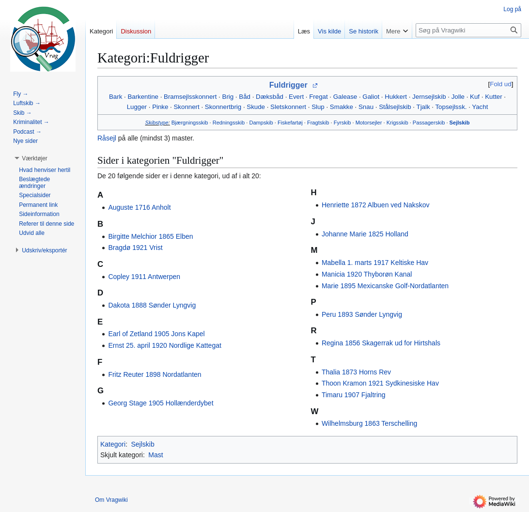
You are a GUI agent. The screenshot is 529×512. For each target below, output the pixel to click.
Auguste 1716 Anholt (139, 207)
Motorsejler (369, 122)
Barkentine (142, 96)
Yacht (480, 106)
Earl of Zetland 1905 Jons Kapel (156, 334)
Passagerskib (429, 122)
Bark (115, 96)
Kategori (112, 444)
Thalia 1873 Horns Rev (356, 372)
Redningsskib (229, 122)
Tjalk (423, 106)
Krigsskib (397, 122)
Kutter (493, 96)
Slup (318, 106)
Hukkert (396, 96)
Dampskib (261, 122)
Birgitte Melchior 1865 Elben (150, 236)
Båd (244, 96)
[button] (34, 158)
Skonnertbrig (223, 106)
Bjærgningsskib (189, 122)
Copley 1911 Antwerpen (144, 276)
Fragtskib (318, 122)
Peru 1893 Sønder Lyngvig (362, 314)
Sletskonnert (288, 106)
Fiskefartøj (290, 122)
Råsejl (106, 138)
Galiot (370, 96)
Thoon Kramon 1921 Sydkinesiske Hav (380, 383)
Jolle (458, 96)
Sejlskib (460, 122)
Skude (256, 106)
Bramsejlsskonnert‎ (190, 96)
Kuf (475, 96)
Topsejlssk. (451, 106)
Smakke (341, 106)
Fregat (318, 96)
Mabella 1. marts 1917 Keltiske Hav (375, 262)
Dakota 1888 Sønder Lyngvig (152, 305)
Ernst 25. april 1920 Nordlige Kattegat (164, 345)
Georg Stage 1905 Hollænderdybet (160, 403)
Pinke (160, 106)
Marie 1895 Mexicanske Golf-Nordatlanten (385, 286)
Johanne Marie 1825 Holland (365, 234)
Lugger (137, 106)
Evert (296, 96)
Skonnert (186, 106)
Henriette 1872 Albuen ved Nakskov (376, 205)
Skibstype (157, 122)
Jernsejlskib (429, 96)
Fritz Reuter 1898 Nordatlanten (154, 374)
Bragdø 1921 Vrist (135, 247)
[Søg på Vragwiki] (468, 30)
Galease (345, 96)
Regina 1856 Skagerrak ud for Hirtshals (381, 343)
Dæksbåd (269, 96)
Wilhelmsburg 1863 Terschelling (369, 423)
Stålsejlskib (395, 106)
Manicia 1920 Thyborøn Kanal (367, 274)
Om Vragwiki (111, 499)
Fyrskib (342, 122)
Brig (228, 96)
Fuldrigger (288, 85)
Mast (155, 455)
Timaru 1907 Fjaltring (354, 395)
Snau (365, 106)
